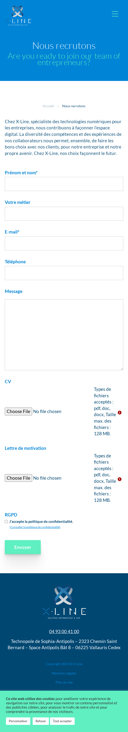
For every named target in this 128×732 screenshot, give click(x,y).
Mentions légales (64, 673)
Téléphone (15, 261)
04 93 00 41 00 (64, 631)
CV (8, 381)
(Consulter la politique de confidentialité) (35, 527)
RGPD (11, 514)
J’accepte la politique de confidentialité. (41, 521)
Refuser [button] (41, 721)
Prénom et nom (21, 172)
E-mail (12, 231)
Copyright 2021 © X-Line (64, 664)
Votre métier (18, 202)
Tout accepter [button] (62, 721)
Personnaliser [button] (18, 721)
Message (13, 291)
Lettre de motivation (25, 448)
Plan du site (64, 682)
